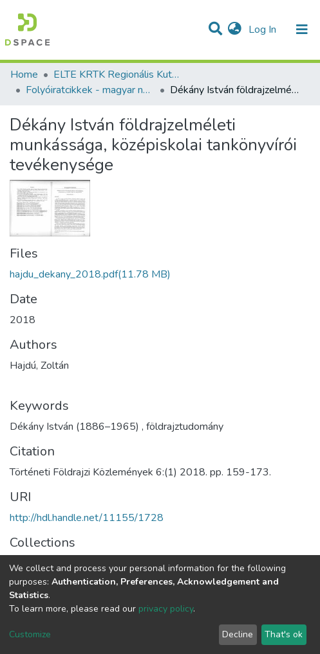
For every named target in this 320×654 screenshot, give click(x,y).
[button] (234, 29)
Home (24, 74)
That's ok (284, 634)
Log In (264, 29)
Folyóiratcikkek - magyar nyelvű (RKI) (90, 90)
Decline (237, 634)
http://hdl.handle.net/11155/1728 (87, 518)
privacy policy (165, 609)
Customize (30, 634)
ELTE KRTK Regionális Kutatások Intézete (117, 74)
